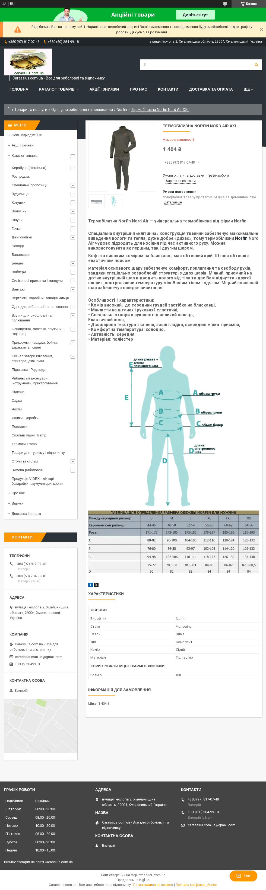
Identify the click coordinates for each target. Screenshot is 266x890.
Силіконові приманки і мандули (37, 281)
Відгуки (17, 503)
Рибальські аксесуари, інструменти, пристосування (35, 380)
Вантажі (18, 289)
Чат (243, 875)
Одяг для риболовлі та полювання (82, 109)
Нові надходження (27, 135)
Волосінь (19, 211)
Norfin (122, 109)
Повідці (18, 246)
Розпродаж (21, 176)
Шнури (17, 220)
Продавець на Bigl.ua (133, 880)
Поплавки (19, 427)
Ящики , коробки (25, 418)
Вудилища (20, 194)
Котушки (19, 202)
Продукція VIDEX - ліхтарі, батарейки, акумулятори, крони (37, 481)
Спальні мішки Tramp (29, 435)
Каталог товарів (56, 89)
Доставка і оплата (26, 514)
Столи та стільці (25, 461)
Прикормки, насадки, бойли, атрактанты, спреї (35, 344)
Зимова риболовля (27, 470)
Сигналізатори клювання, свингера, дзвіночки (32, 358)
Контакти (168, 89)
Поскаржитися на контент (153, 885)
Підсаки (18, 392)
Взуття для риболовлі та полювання (32, 317)
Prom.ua (159, 875)
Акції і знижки (104, 89)
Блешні (18, 263)
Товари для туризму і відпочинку (38, 453)
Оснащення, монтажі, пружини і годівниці (37, 331)
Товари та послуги (30, 109)
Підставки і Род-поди (29, 370)
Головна (19, 89)
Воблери (19, 272)
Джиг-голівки (22, 237)
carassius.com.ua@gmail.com (38, 657)
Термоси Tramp (24, 444)
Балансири (21, 255)
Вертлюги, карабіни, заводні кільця (40, 298)
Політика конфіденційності (196, 885)
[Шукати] (256, 64)
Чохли (17, 409)
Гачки (16, 229)
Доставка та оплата (211, 89)
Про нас (138, 89)
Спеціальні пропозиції (29, 185)
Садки (17, 400)
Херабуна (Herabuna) (29, 168)
